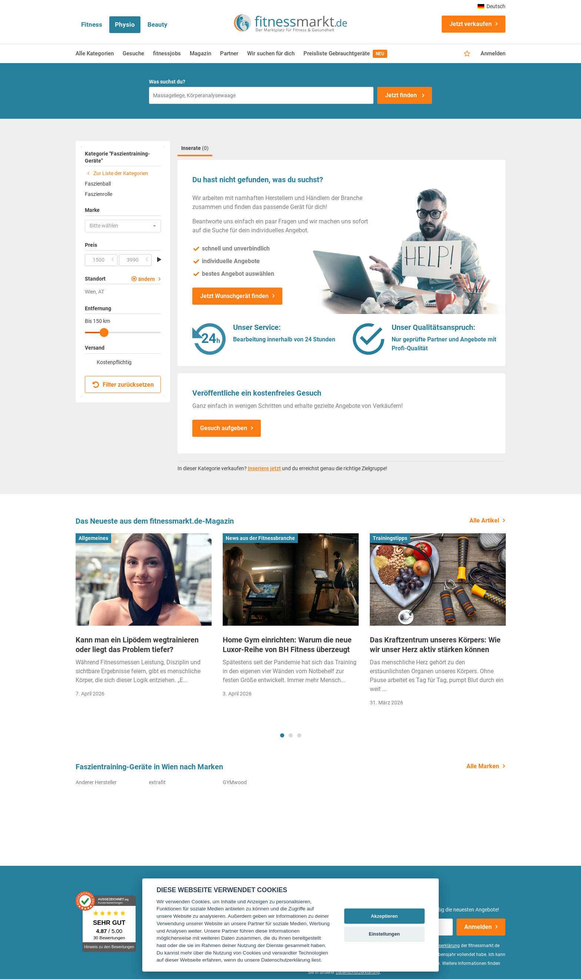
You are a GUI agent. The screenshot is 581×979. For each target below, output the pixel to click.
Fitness (91, 24)
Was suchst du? (167, 82)
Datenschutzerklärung (358, 972)
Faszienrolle (98, 194)
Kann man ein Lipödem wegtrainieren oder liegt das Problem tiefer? (137, 644)
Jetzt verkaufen (470, 23)
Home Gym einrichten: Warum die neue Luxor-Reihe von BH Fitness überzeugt (287, 644)
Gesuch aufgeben (223, 428)
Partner (229, 53)
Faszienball (98, 184)
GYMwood (235, 782)
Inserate (195, 148)
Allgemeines (93, 538)
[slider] (104, 332)
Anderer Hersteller (96, 782)
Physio (125, 24)
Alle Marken (483, 766)
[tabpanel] (143, 617)
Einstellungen (384, 934)
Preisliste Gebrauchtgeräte (345, 54)
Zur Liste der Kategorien (116, 173)
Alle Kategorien (95, 53)
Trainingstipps (390, 538)
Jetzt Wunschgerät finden (234, 295)
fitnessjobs (167, 53)
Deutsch (491, 6)
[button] (123, 226)
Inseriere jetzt (264, 468)
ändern (146, 279)
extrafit (157, 782)
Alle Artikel (484, 520)
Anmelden (493, 53)
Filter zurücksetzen (123, 384)
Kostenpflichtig (114, 362)
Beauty (157, 24)
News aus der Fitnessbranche (260, 538)
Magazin (200, 53)
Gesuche (133, 53)
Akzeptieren (384, 916)
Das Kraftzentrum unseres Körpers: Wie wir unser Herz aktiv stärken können (435, 644)
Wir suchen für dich (271, 53)
